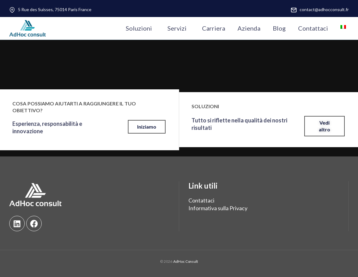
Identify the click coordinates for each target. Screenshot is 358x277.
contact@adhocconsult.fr (324, 9)
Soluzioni (139, 28)
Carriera (213, 28)
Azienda (249, 28)
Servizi (177, 28)
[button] (147, 127)
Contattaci (313, 28)
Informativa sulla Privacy (217, 208)
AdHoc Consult (185, 261)
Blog (279, 28)
